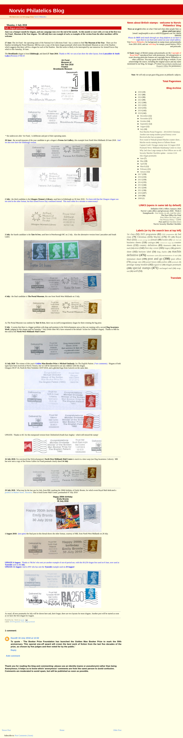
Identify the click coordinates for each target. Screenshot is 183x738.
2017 (140, 174)
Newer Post (6, 730)
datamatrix (167, 245)
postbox (164, 262)
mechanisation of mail (170, 255)
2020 (140, 108)
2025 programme (148, 234)
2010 (140, 193)
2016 (140, 177)
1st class (131, 234)
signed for (158, 265)
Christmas (142, 237)
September (144, 124)
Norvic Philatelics (40, 17)
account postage (142, 240)
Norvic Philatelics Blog (36, 10)
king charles (162, 252)
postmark (175, 262)
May (142, 161)
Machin (157, 237)
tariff (135, 271)
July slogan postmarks (16, 28)
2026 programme (168, 234)
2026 (140, 92)
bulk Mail (175, 240)
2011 (140, 190)
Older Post (117, 730)
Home (62, 730)
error (22, 622)
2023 (140, 100)
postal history (151, 262)
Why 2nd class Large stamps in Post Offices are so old (160, 150)
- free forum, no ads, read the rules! (162, 213)
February (144, 169)
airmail (153, 239)
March (143, 166)
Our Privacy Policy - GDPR (170, 220)
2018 (140, 113)
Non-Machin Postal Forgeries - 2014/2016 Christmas (160, 132)
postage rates (136, 262)
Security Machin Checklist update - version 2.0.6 (158, 153)
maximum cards (152, 255)
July (142, 129)
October (143, 121)
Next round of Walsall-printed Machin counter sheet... (160, 140)
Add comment (13, 656)
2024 (140, 97)
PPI (169, 237)
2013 (140, 185)
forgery (167, 248)
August (143, 126)
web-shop (152, 44)
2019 (140, 110)
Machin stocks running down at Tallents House (157, 142)
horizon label (145, 251)
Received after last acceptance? (152, 137)
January (143, 172)
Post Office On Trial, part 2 (170, 217)
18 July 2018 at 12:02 (28, 638)
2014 (140, 182)
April (142, 164)
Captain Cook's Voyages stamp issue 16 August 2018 (160, 145)
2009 (140, 196)
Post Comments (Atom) (24, 735)
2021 (140, 105)
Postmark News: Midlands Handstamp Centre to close (160, 148)
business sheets (134, 242)
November (144, 118)
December (144, 116)
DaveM (14, 638)
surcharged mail (165, 268)
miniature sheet (134, 259)
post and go (155, 258)
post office (176, 259)
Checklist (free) (170, 222)
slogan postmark (30, 622)
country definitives (148, 245)
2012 (140, 188)
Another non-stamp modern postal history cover (158, 134)
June (142, 158)
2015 (140, 180)
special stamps (142, 268)
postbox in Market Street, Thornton (18, 492)
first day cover (151, 248)
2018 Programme (15, 622)
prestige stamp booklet (137, 264)
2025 (140, 95)
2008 (140, 198)
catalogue (151, 243)
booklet (165, 240)
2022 (140, 102)
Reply (13, 650)
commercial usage (165, 243)
